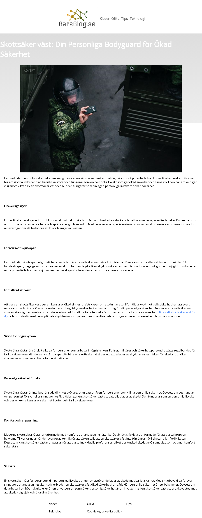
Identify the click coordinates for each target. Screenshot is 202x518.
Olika (115, 18)
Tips (124, 18)
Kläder (105, 18)
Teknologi (137, 18)
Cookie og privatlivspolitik (104, 511)
